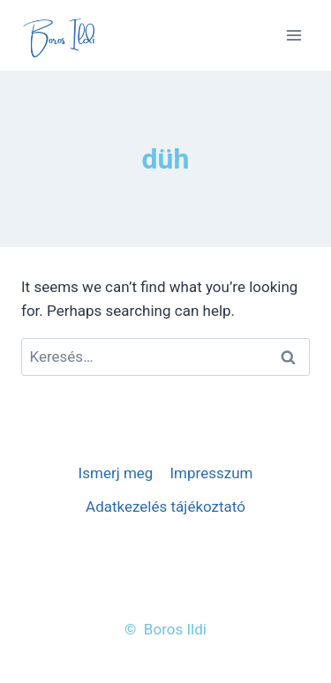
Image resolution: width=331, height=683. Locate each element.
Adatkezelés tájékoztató (165, 506)
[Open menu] (293, 35)
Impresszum (210, 473)
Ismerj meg (116, 473)
